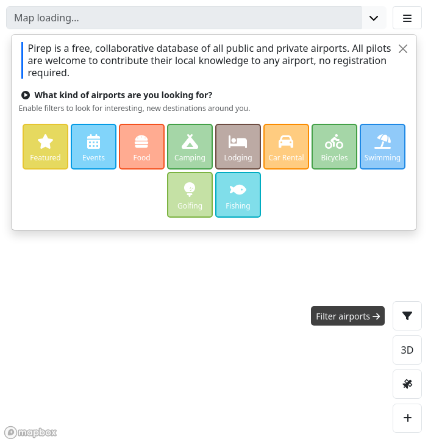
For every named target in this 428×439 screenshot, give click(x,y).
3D (407, 350)
